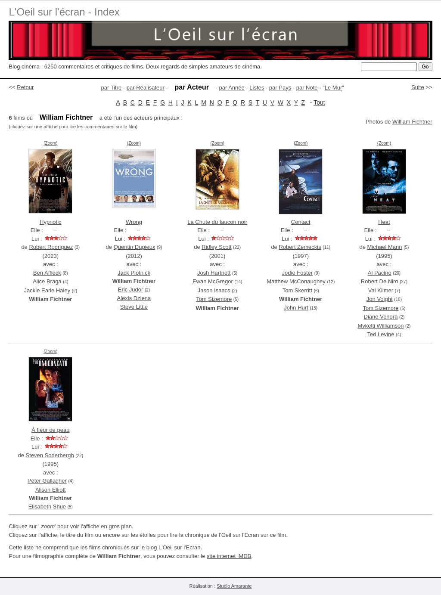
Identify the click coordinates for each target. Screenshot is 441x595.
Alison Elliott (50, 490)
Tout (319, 102)
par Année (231, 87)
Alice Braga (47, 281)
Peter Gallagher (47, 480)
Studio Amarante (234, 586)
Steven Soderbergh (50, 455)
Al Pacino (379, 273)
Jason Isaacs (214, 290)
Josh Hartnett (213, 273)
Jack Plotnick (134, 273)
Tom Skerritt (297, 290)
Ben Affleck (47, 273)
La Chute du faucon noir (217, 222)
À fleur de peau (50, 430)
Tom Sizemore (214, 299)
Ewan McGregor (213, 281)
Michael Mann (384, 247)
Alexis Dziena (134, 298)
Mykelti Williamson (381, 325)
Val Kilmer (380, 290)
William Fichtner (412, 121)
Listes (256, 87)
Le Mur (333, 87)
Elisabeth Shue (47, 506)
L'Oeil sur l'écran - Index (64, 12)
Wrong (134, 222)
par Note (307, 87)
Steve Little (134, 307)
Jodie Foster (297, 273)
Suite (417, 87)
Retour (25, 87)
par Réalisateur (146, 87)
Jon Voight (379, 299)
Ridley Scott (216, 247)
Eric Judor (130, 289)
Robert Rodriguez (51, 247)
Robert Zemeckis (300, 247)
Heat (384, 222)
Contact (301, 222)
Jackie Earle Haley (47, 290)
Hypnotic (51, 222)
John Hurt (296, 307)
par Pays (280, 87)
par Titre (111, 87)
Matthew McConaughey (296, 281)
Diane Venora (381, 316)
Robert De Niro (379, 281)
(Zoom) (50, 143)
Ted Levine (380, 334)
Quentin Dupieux (134, 247)
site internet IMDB (229, 556)
